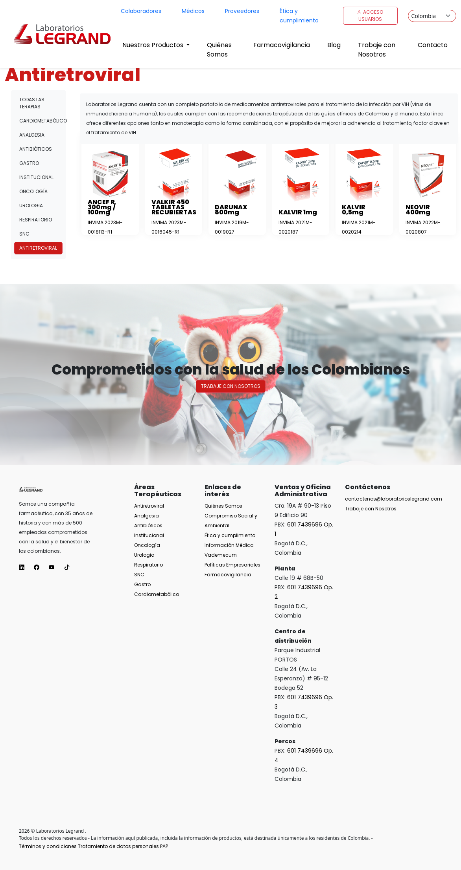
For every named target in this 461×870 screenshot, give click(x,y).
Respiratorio (35, 219)
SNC (24, 233)
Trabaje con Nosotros (376, 49)
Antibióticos (35, 149)
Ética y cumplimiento (299, 15)
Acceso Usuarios (370, 15)
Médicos (193, 11)
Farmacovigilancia (281, 44)
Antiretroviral (38, 248)
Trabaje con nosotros (230, 386)
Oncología (33, 191)
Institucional (36, 177)
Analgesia (31, 135)
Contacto (433, 44)
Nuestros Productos (153, 44)
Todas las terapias (31, 103)
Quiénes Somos (219, 49)
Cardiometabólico (41, 120)
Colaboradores (141, 11)
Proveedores (242, 11)
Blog (334, 44)
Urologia (31, 205)
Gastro (29, 163)
